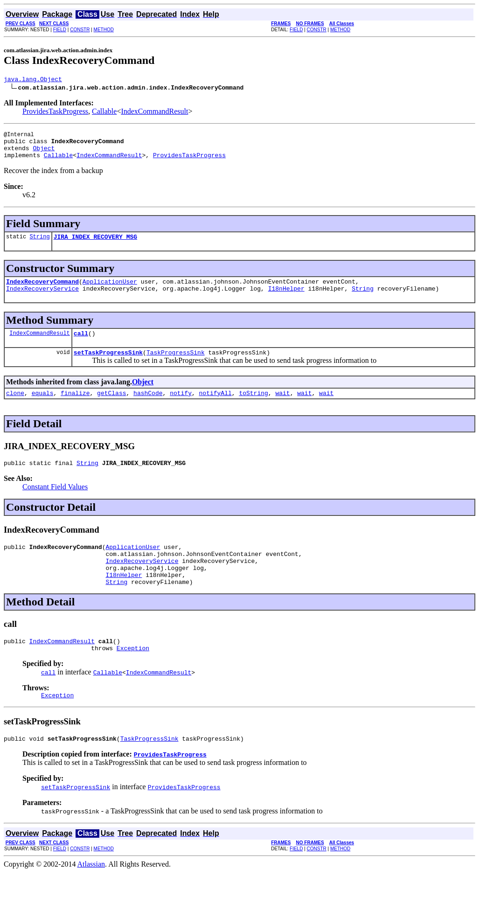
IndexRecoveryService (42, 299)
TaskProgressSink (175, 366)
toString (253, 408)
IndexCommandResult (154, 113)
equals (43, 408)
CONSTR (80, 29)
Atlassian (91, 895)
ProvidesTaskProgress (55, 113)
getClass (111, 408)
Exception (133, 676)
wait (282, 408)
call (81, 345)
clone (15, 408)
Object (44, 153)
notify (181, 408)
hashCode (147, 408)
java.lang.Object (33, 80)
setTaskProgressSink (108, 366)
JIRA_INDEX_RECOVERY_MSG (95, 245)
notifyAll (215, 408)
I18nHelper (286, 299)
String (39, 245)
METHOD (104, 29)
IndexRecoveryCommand (42, 291)
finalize (75, 408)
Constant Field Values (55, 503)
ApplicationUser (110, 291)
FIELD (59, 29)
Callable (104, 113)
